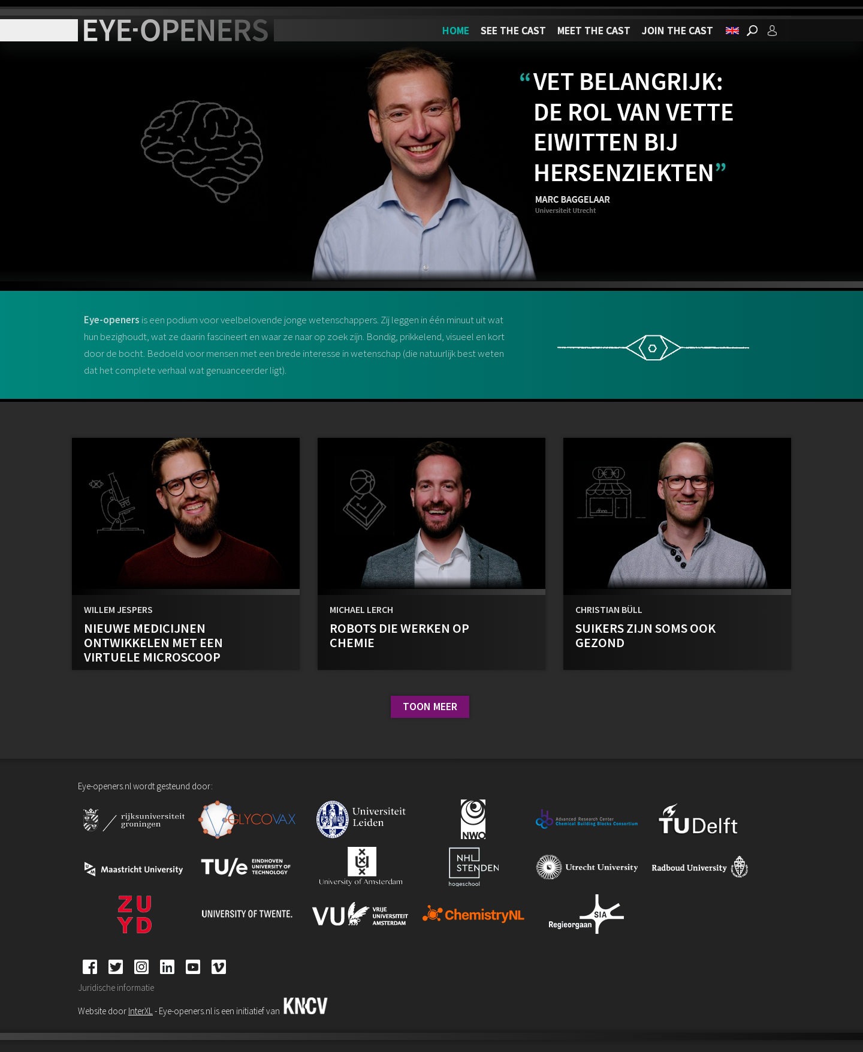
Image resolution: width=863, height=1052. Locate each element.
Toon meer (430, 706)
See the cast (513, 30)
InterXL (140, 1011)
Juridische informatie (116, 987)
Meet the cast (593, 30)
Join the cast (677, 30)
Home (455, 30)
